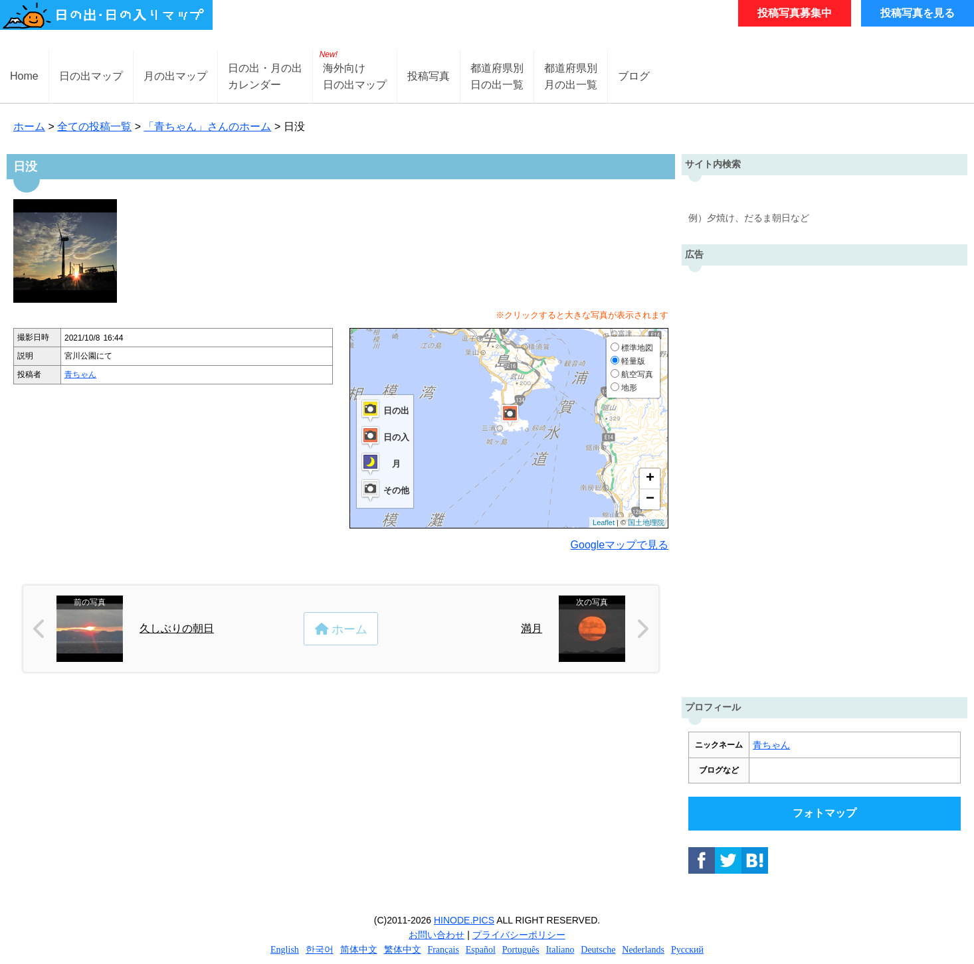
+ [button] (650, 479)
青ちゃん (80, 374)
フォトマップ (824, 813)
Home (24, 76)
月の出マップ (175, 76)
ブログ (634, 76)
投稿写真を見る (917, 13)
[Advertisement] (824, 478)
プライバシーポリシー (518, 934)
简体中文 (358, 950)
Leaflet (604, 522)
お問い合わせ (436, 934)
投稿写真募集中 (794, 13)
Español (481, 950)
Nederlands (643, 950)
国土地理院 (646, 522)
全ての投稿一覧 (94, 126)
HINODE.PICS (464, 920)
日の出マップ (91, 76)
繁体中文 (402, 950)
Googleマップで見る (620, 544)
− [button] (650, 499)
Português (520, 950)
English (284, 950)
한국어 (320, 950)
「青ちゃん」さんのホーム (207, 126)
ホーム (29, 126)
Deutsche (598, 950)
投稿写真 (428, 76)
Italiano (560, 950)
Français (442, 950)
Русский (687, 950)
